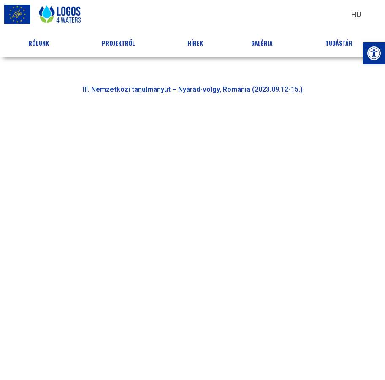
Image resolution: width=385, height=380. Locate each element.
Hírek (195, 42)
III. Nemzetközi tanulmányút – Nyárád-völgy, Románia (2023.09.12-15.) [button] (193, 89)
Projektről (120, 42)
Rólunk (40, 42)
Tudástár (341, 42)
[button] (374, 53)
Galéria (264, 42)
